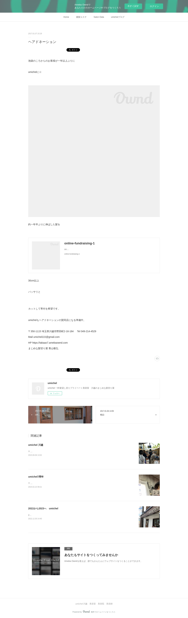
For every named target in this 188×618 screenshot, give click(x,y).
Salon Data (99, 17)
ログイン (154, 6)
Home (66, 17)
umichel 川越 (35, 444)
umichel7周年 (36, 476)
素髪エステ (81, 17)
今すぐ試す (133, 6)
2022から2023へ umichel (43, 508)
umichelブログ (118, 17)
